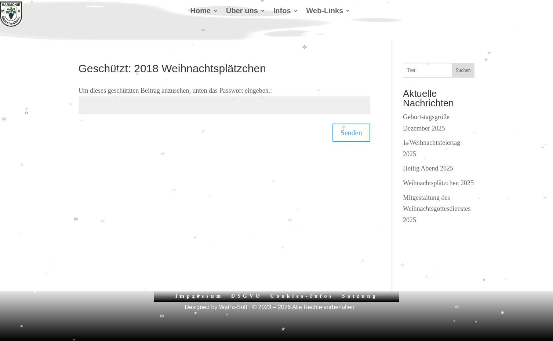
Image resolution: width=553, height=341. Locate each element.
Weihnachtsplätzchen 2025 (438, 183)
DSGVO (246, 296)
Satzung (360, 296)
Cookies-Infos (302, 296)
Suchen (462, 70)
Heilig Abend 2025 (428, 168)
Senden (351, 133)
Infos (282, 11)
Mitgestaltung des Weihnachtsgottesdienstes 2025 (437, 209)
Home (200, 11)
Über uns (242, 11)
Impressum (199, 296)
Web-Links (324, 11)
